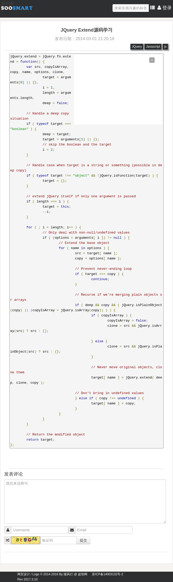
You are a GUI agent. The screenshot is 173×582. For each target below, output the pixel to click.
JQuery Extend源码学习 (86, 30)
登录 (164, 7)
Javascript (153, 46)
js (165, 46)
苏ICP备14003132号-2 (107, 574)
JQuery (137, 46)
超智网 (7, 3)
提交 (83, 540)
